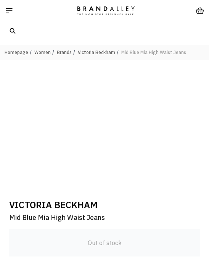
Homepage (16, 52)
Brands (64, 52)
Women (42, 52)
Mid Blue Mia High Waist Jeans (153, 52)
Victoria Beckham (96, 52)
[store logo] (106, 10)
